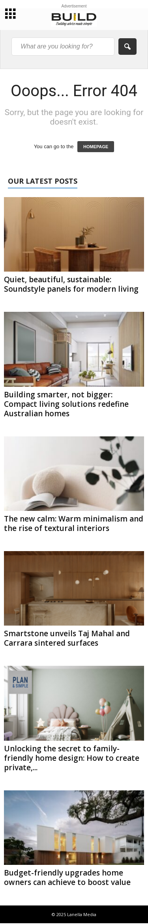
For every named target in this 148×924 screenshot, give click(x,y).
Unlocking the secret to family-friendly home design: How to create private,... (71, 758)
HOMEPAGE (95, 146)
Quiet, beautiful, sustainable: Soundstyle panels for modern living (71, 284)
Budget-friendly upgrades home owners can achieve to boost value (67, 877)
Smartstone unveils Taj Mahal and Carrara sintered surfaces (67, 638)
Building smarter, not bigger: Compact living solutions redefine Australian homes (66, 404)
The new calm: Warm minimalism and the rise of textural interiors (73, 523)
